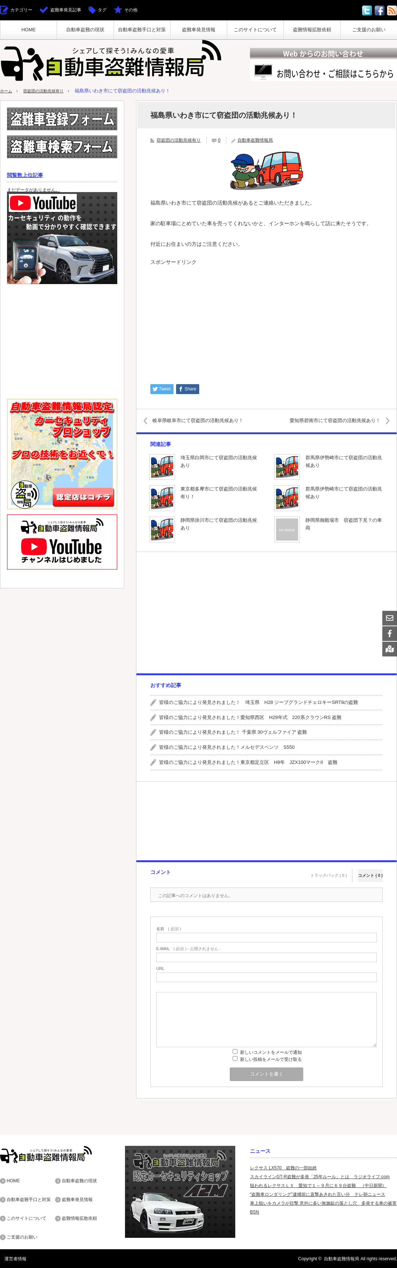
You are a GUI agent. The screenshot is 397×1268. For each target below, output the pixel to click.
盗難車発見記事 (65, 10)
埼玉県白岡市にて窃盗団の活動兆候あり (218, 461)
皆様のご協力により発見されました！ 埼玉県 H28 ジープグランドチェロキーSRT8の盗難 (258, 702)
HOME (28, 29)
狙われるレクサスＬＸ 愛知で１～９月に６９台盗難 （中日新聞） (318, 1185)
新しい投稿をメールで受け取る (271, 1059)
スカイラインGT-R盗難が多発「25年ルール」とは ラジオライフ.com (320, 1176)
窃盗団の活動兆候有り (49, 90)
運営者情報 (11, 1258)
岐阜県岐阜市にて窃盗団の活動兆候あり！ (203, 420)
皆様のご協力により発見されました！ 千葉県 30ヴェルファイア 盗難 (233, 732)
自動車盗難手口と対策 (142, 29)
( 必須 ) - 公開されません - (188, 949)
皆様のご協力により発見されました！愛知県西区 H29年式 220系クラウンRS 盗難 (250, 717)
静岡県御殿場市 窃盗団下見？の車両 (343, 524)
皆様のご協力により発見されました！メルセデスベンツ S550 (226, 747)
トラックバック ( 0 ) (328, 871)
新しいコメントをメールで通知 (271, 1052)
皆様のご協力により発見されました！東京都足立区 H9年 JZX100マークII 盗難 (248, 762)
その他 (130, 10)
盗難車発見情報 (198, 29)
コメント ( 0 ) (370, 871)
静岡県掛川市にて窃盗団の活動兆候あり (218, 524)
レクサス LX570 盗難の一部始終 (283, 1167)
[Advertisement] (266, 321)
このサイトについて (255, 29)
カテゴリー (21, 10)
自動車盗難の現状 (85, 29)
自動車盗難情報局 (255, 140)
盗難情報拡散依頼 (312, 29)
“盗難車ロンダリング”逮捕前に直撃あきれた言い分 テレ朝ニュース (317, 1194)
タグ (102, 10)
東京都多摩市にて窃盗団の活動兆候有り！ (218, 492)
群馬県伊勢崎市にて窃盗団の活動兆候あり (343, 461)
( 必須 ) (168, 929)
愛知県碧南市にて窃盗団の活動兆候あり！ (329, 420)
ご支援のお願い (369, 29)
